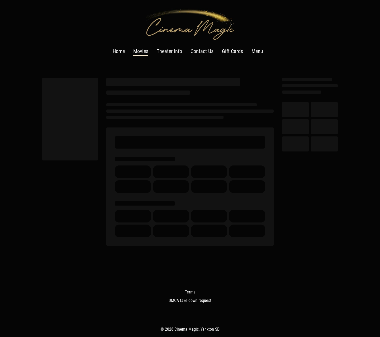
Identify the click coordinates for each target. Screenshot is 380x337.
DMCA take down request (190, 300)
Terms (190, 292)
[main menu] (188, 51)
